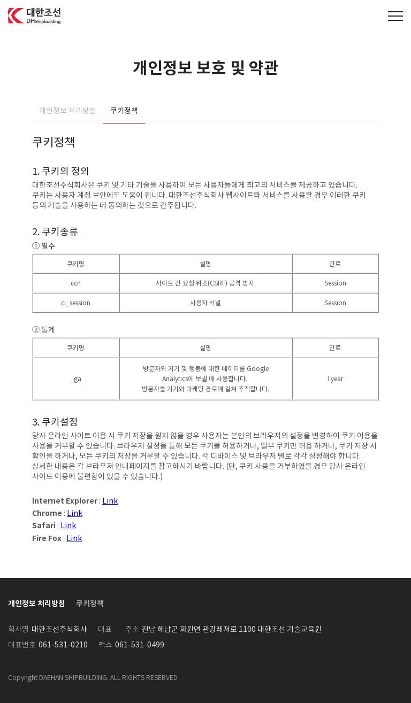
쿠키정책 (124, 110)
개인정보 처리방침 (67, 110)
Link (110, 501)
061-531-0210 (63, 645)
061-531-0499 (139, 645)
